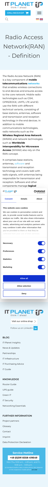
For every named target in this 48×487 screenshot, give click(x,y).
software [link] (36, 113)
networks (34, 83)
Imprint (6, 437)
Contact (7, 431)
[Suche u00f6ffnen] (6, 19)
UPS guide (8, 390)
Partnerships (9, 353)
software (20, 163)
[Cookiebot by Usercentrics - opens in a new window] (34, 191)
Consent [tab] (9, 199)
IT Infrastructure (11, 358)
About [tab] (39, 199)
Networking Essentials (14, 406)
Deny (24, 293)
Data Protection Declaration (17, 442)
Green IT (7, 395)
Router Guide (9, 384)
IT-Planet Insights (11, 342)
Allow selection (24, 286)
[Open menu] (39, 13)
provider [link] (35, 470)
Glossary (7, 426)
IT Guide (7, 369)
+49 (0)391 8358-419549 (23, 457)
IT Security (8, 400)
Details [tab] (24, 199)
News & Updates (11, 348)
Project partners (11, 421)
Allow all (24, 278)
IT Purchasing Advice (13, 364)
